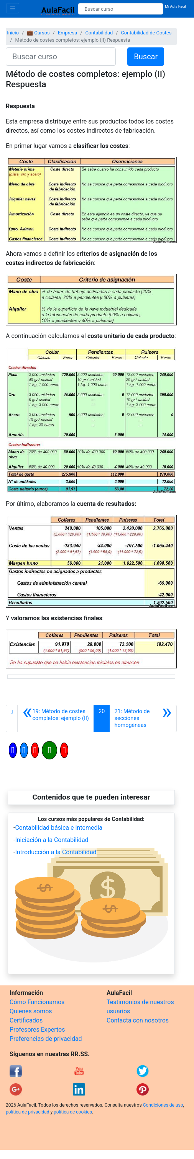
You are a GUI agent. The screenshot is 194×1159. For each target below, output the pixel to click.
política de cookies (73, 1112)
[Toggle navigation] (12, 8)
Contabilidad (99, 33)
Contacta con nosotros (138, 1020)
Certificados (26, 1020)
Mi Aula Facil (175, 6)
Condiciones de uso (163, 1105)
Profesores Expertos (37, 1029)
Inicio (13, 33)
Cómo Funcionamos (37, 1002)
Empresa (67, 33)
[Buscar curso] (120, 9)
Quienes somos (31, 1011)
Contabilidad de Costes (146, 33)
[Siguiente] (143, 718)
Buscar (146, 56)
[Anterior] (55, 718)
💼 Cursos (38, 33)
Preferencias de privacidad (46, 1038)
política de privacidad (27, 1112)
